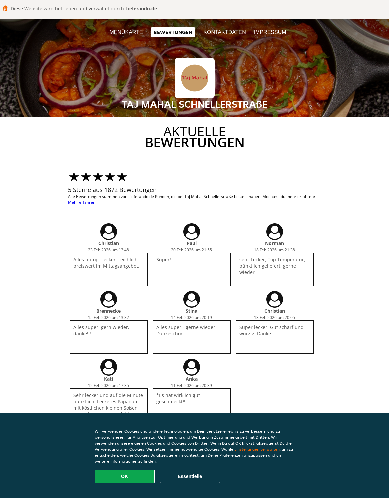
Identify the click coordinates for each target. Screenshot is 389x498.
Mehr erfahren (81, 202)
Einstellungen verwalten (257, 449)
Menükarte (126, 32)
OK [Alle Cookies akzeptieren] (124, 476)
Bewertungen (173, 32)
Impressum (270, 32)
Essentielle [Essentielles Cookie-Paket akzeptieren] (190, 476)
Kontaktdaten (224, 32)
